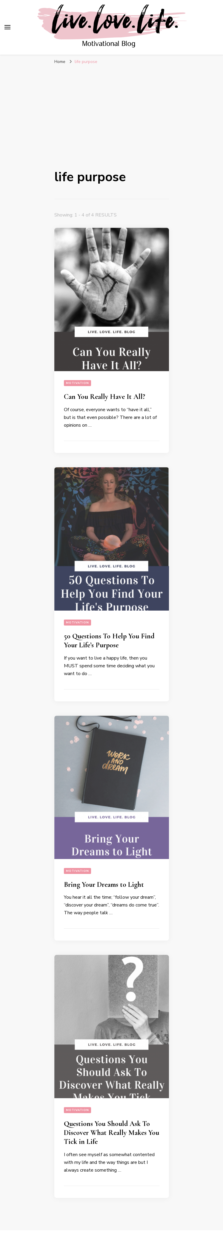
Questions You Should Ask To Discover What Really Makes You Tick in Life (111, 1132)
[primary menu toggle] (7, 27)
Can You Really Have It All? (104, 396)
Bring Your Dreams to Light (104, 884)
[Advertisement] (111, 115)
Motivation (77, 383)
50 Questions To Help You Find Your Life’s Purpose (109, 640)
